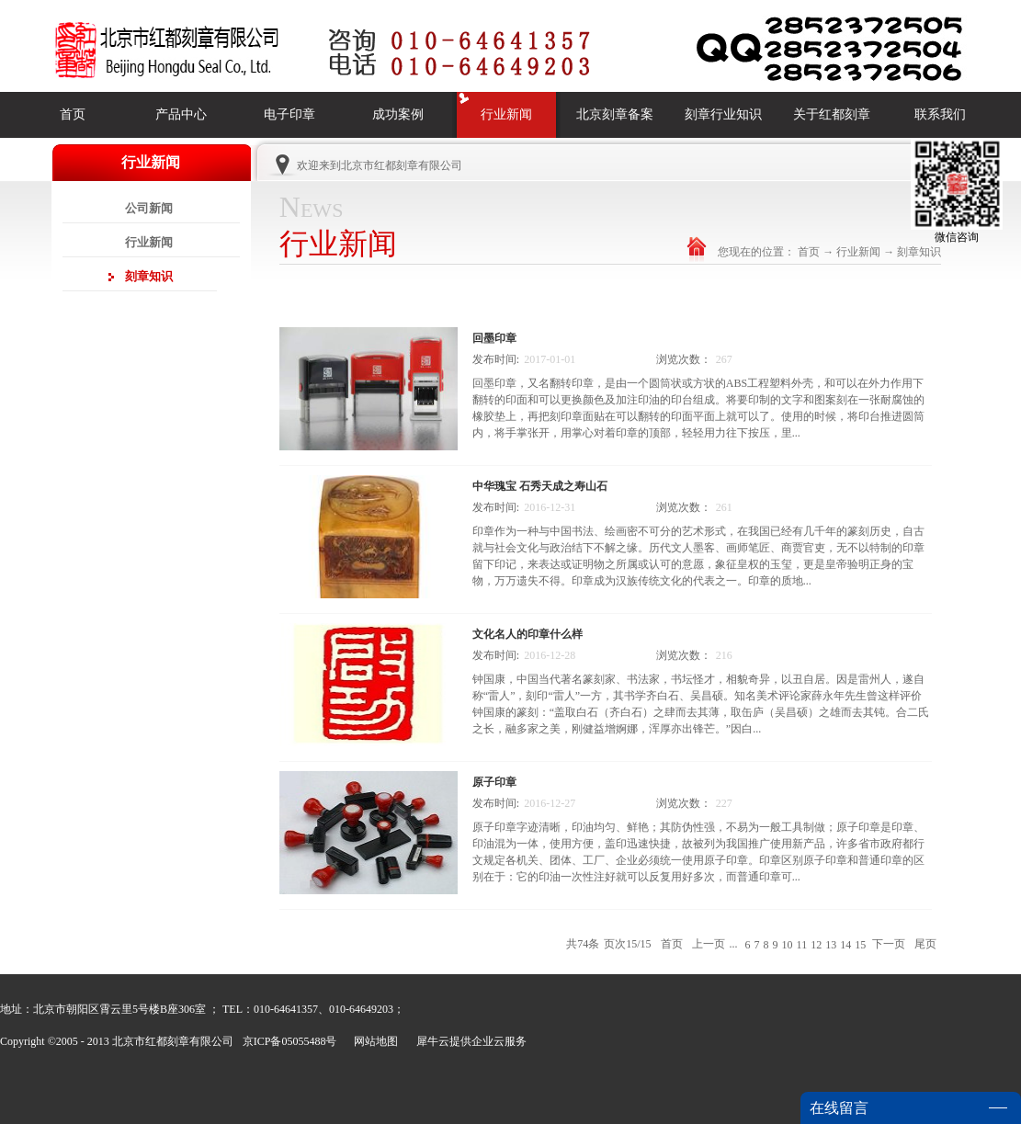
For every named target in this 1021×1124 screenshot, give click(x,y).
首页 (72, 114)
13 (830, 944)
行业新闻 (858, 251)
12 (816, 944)
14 (845, 944)
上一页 (708, 943)
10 (787, 944)
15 (860, 944)
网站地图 (373, 1041)
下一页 (888, 943)
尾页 (925, 943)
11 (802, 944)
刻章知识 (919, 251)
